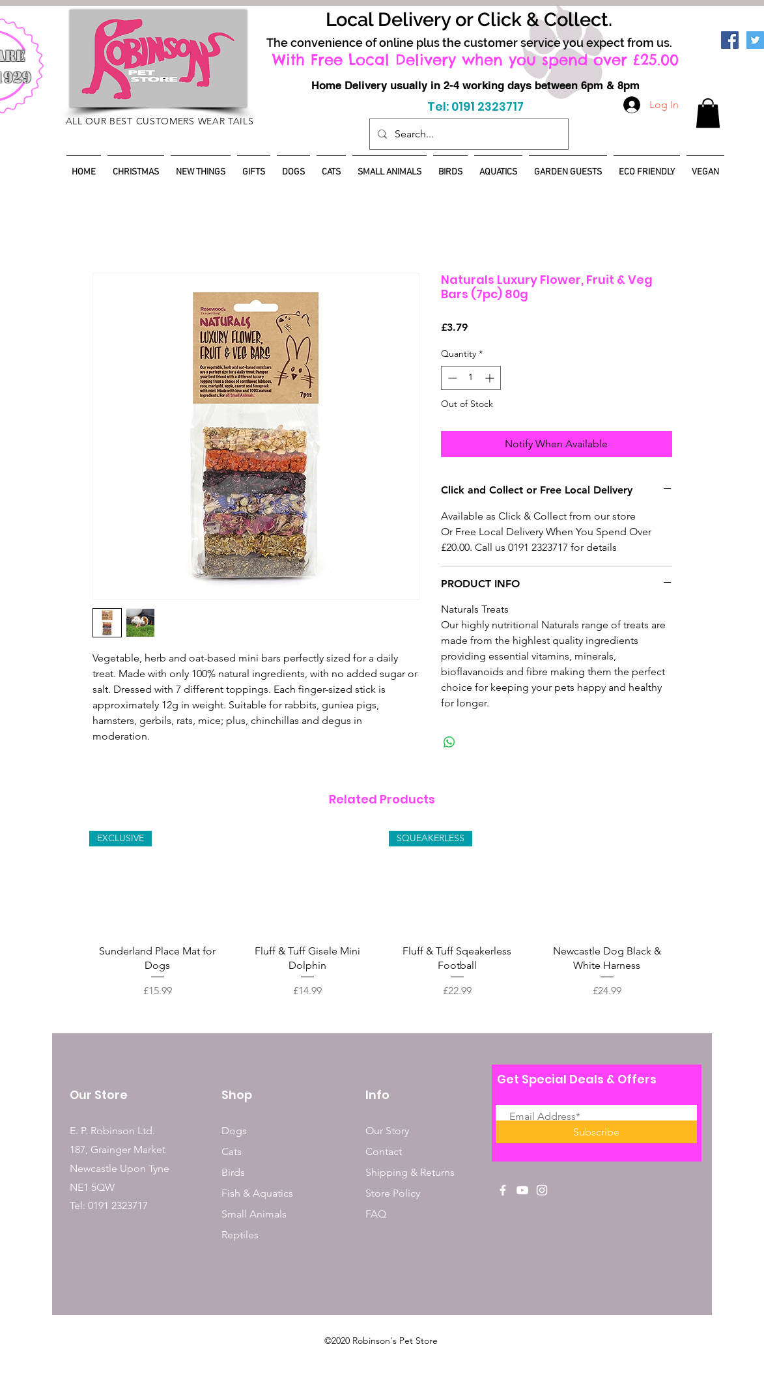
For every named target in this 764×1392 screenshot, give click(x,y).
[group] (382, 915)
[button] (708, 113)
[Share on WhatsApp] (449, 742)
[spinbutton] (471, 378)
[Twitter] (755, 40)
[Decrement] (451, 378)
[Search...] (468, 134)
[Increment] (491, 378)
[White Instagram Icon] (542, 1190)
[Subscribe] (596, 1132)
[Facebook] (730, 40)
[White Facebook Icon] (503, 1190)
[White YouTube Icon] (522, 1190)
